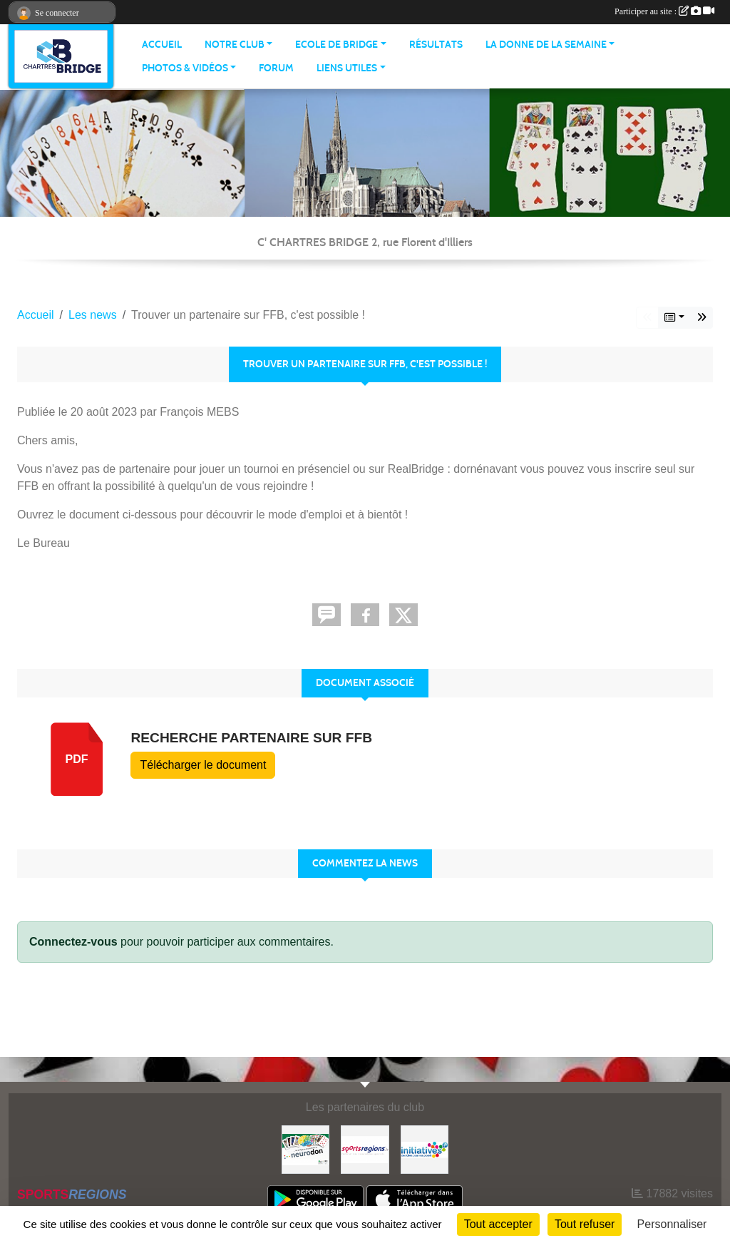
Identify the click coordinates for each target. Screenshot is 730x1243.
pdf (77, 759)
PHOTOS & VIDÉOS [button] (185, 68)
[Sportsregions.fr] (365, 1148)
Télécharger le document (203, 765)
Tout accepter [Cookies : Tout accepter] (498, 1224)
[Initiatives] (424, 1148)
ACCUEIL (162, 45)
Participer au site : (664, 11)
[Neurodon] (305, 1148)
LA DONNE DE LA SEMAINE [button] (546, 45)
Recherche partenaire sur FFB (251, 737)
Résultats (436, 45)
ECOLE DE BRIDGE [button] (336, 45)
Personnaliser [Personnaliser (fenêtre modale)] (672, 1224)
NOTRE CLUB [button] (234, 45)
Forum (276, 68)
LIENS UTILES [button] (347, 68)
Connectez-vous (73, 942)
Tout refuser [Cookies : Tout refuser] (585, 1224)
